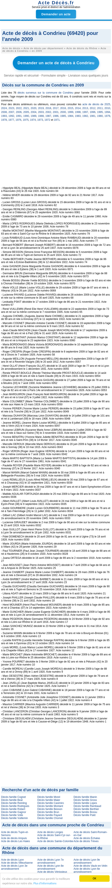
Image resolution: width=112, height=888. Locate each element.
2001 (56, 112)
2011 (100, 108)
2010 (107, 108)
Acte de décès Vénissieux (52, 871)
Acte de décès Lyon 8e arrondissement (50, 867)
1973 (40, 119)
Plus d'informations (44, 883)
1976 (18, 119)
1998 (78, 112)
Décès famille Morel (48, 797)
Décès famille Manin (85, 797)
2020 (33, 108)
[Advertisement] (56, 156)
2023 (11, 108)
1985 (63, 115)
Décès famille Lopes (85, 803)
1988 (41, 115)
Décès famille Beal (12, 800)
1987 (48, 115)
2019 (41, 108)
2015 (70, 108)
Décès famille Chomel (50, 818)
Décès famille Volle (12, 815)
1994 (107, 112)
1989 (33, 115)
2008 (4, 112)
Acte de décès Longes (50, 832)
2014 (78, 108)
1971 (57, 119)
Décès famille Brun (48, 812)
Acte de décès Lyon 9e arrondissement (87, 861)
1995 (100, 112)
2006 (19, 112)
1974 (33, 119)
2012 (93, 108)
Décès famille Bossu (85, 812)
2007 (11, 112)
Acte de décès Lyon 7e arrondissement (50, 861)
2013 (85, 108)
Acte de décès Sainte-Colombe (55, 841)
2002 (48, 112)
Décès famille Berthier (86, 809)
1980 (100, 115)
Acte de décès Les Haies (15, 841)
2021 (26, 108)
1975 (26, 119)
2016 (63, 108)
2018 (48, 108)
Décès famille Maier (48, 800)
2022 (19, 108)
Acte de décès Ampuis (14, 838)
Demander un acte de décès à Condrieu (56, 63)
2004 (33, 112)
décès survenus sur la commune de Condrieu (45, 92)
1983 (78, 115)
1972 (47, 119)
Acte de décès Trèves (86, 841)
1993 (4, 115)
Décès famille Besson (49, 809)
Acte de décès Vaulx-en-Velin (90, 865)
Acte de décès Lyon (12, 859)
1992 (11, 115)
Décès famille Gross (85, 800)
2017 (56, 108)
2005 (26, 112)
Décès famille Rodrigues (15, 806)
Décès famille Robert (13, 809)
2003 (41, 112)
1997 (85, 112)
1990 (26, 115)
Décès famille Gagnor (13, 812)
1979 (107, 115)
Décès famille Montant (50, 806)
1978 (4, 119)
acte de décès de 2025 (96, 104)
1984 (70, 115)
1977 (11, 119)
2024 (4, 108)
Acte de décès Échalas (87, 838)
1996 (93, 112)
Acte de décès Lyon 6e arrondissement (87, 870)
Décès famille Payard (49, 815)
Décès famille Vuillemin (14, 818)
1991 (19, 115)
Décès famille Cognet (13, 797)
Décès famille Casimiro (50, 803)
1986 (56, 115)
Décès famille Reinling (14, 803)
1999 (70, 112)
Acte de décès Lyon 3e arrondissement (14, 867)
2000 (63, 112)
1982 (85, 115)
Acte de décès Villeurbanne (17, 862)
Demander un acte (56, 14)
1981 (93, 115)
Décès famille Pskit (85, 815)
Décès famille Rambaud (87, 806)
